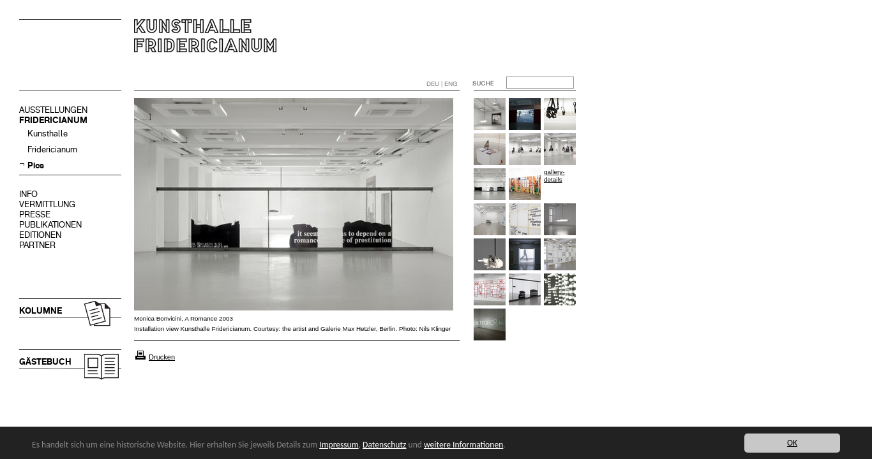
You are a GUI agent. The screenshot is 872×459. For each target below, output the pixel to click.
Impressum (338, 444)
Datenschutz (384, 444)
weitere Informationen (463, 444)
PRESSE (34, 214)
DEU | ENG (442, 83)
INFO (28, 194)
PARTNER (37, 245)
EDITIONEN (40, 235)
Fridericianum (52, 149)
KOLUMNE (40, 311)
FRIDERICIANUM (53, 120)
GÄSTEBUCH (45, 362)
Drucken (162, 357)
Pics (35, 165)
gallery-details (554, 175)
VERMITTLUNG (47, 204)
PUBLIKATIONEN (50, 224)
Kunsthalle (47, 133)
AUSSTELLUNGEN (53, 110)
